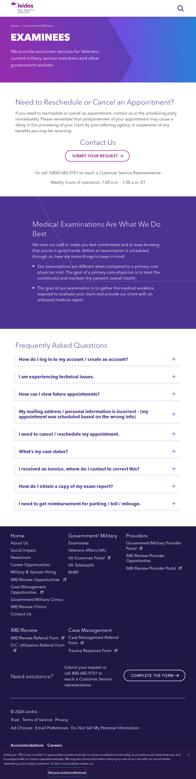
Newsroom (21, 557)
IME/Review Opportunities (39, 579)
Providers (137, 536)
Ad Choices (21, 728)
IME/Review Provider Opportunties (145, 558)
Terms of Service (37, 719)
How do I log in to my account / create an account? (73, 359)
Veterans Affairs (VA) (87, 550)
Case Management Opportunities (28, 589)
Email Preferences (51, 728)
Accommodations (27, 745)
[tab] (97, 359)
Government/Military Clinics (37, 599)
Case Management (90, 631)
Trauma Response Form (93, 650)
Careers (54, 745)
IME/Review (24, 631)
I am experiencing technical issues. (56, 376)
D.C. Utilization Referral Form (38, 647)
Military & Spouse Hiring (33, 572)
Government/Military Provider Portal (153, 545)
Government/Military (38, 25)
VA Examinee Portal (90, 558)
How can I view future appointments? (59, 394)
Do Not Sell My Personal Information (105, 728)
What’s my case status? (43, 451)
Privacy (61, 719)
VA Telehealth (81, 565)
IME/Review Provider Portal (154, 568)
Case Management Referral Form (93, 640)
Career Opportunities (30, 564)
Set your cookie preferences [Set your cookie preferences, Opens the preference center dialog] (67, 772)
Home (15, 25)
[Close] (189, 755)
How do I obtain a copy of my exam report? (66, 486)
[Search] (180, 8)
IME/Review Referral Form (38, 638)
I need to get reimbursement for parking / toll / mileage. (80, 503)
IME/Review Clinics (28, 607)
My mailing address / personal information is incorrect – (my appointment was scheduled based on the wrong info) (83, 414)
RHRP (73, 572)
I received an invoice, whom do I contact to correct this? (79, 468)
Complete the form (152, 675)
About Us (19, 543)
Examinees (78, 543)
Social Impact (23, 550)
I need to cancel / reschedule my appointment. (69, 434)
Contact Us (21, 614)
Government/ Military (92, 536)
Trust (15, 719)
